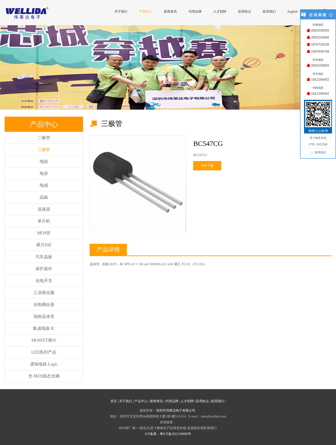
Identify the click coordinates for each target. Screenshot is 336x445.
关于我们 (125, 401)
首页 (113, 401)
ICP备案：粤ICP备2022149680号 (168, 434)
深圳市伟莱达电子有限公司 (175, 410)
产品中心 (140, 401)
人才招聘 (187, 401)
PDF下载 (207, 165)
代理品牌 (171, 401)
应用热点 (202, 401)
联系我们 (217, 401)
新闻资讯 (156, 401)
